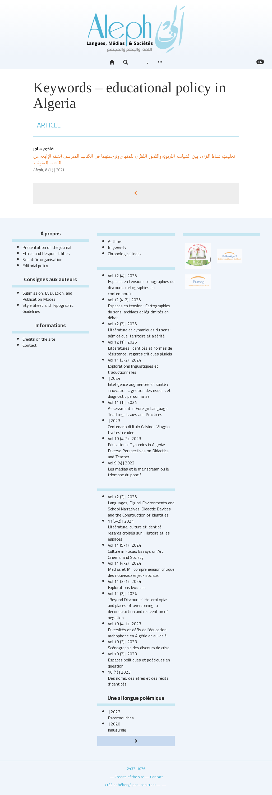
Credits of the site (38, 339)
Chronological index (124, 254)
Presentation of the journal (46, 247)
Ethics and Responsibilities (46, 253)
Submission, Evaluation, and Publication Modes (47, 296)
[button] (125, 62)
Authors (115, 241)
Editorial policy (35, 265)
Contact (29, 345)
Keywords (117, 248)
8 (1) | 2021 (55, 170)
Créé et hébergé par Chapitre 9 (130, 784)
